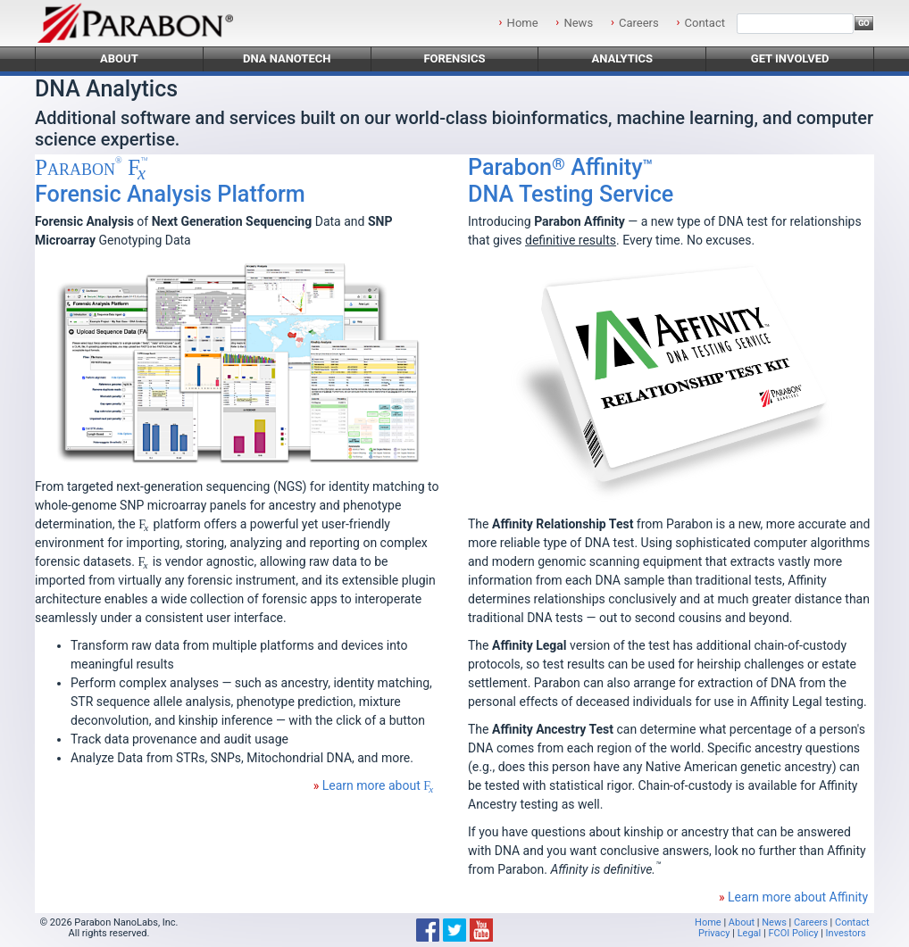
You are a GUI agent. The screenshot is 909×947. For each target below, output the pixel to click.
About (119, 58)
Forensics (454, 58)
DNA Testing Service (570, 180)
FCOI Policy (793, 933)
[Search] (795, 23)
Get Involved (790, 58)
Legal (750, 933)
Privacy (714, 933)
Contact (705, 22)
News (578, 22)
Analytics (622, 58)
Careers (639, 22)
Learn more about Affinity (798, 897)
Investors (846, 933)
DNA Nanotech (287, 58)
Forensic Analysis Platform (170, 180)
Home (522, 22)
